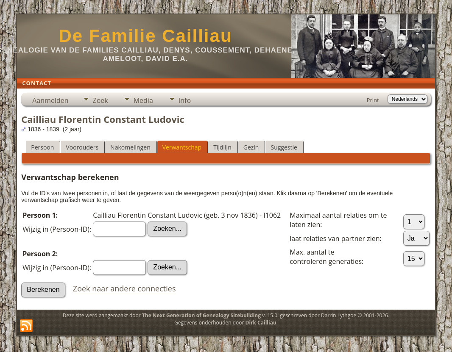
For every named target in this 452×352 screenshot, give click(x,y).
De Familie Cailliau (145, 36)
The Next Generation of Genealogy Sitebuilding (201, 315)
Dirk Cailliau (261, 322)
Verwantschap (181, 147)
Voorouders (82, 147)
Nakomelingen (130, 147)
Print (373, 100)
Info (185, 100)
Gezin (251, 147)
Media (143, 100)
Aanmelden (50, 100)
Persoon (42, 147)
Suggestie (284, 147)
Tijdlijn (222, 147)
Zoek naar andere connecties (124, 288)
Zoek (100, 100)
